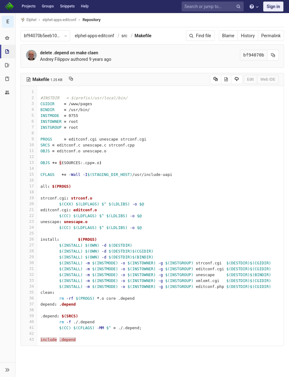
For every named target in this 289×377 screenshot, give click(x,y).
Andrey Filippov (55, 59)
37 (29, 304)
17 (29, 186)
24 (29, 227)
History (248, 35)
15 (29, 174)
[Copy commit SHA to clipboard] (273, 55)
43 (29, 339)
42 (29, 333)
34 (29, 286)
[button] (7, 369)
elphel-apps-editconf (94, 35)
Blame (228, 35)
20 (29, 203)
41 (29, 327)
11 (29, 150)
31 (29, 268)
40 (29, 321)
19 (29, 197)
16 (29, 180)
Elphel (28, 19)
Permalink (271, 35)
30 (29, 262)
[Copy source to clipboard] (215, 79)
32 (29, 274)
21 (29, 209)
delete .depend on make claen (69, 52)
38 (29, 309)
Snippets (67, 6)
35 (29, 292)
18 (29, 192)
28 (29, 251)
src (124, 35)
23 (29, 221)
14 (29, 168)
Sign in (273, 6)
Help (85, 6)
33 (29, 280)
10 (29, 144)
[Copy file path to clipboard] (71, 79)
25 (29, 233)
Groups (48, 6)
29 (29, 256)
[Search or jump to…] (213, 7)
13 (29, 162)
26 (29, 239)
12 (29, 156)
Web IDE (267, 79)
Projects (29, 6)
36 (29, 298)
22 (29, 215)
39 (29, 315)
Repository (92, 20)
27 (29, 245)
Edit (250, 79)
